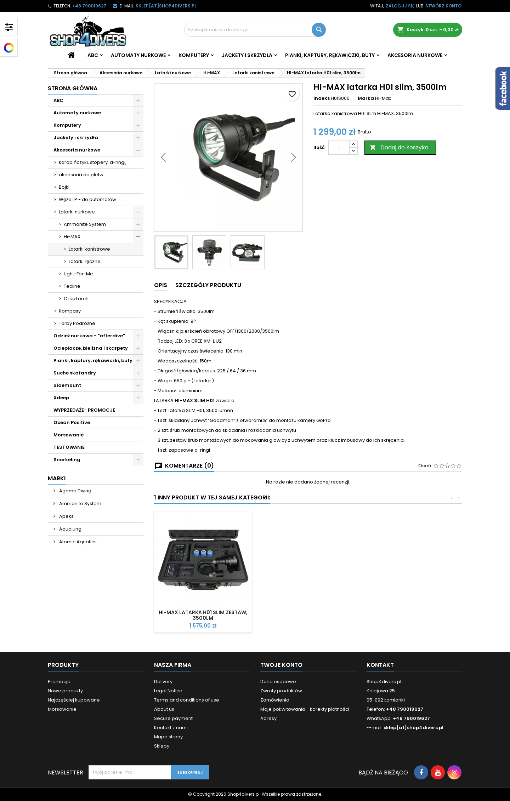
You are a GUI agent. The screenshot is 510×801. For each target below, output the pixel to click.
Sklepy (161, 746)
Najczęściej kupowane (74, 700)
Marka (366, 98)
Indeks (321, 98)
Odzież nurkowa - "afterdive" (89, 335)
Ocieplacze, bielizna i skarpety (90, 348)
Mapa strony (168, 736)
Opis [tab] (160, 285)
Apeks (66, 516)
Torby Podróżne (77, 323)
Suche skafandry (74, 373)
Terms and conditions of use (186, 700)
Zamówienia (274, 700)
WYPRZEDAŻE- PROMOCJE (84, 410)
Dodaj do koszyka (399, 147)
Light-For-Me (78, 273)
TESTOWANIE (69, 447)
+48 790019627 (89, 6)
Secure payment (173, 718)
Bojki (64, 187)
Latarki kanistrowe (89, 249)
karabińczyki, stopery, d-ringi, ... (95, 162)
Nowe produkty (65, 690)
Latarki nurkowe (77, 211)
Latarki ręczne (85, 261)
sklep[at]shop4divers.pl (166, 6)
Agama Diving (74, 490)
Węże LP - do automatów (87, 199)
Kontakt (380, 665)
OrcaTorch (76, 298)
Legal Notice (168, 690)
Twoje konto (281, 665)
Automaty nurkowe (138, 55)
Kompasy (70, 311)
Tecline (72, 286)
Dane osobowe (278, 681)
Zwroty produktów (281, 690)
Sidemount (67, 385)
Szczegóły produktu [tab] (208, 285)
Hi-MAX (72, 236)
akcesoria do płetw (81, 174)
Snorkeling (66, 459)
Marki (57, 478)
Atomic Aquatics (77, 541)
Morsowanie (68, 434)
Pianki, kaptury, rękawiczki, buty (330, 55)
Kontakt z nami (171, 727)
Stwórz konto (443, 6)
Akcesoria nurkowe (414, 55)
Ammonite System (85, 224)
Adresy (268, 718)
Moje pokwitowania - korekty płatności (304, 709)
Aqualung (69, 529)
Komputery (193, 55)
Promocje (59, 681)
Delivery (163, 681)
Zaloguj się (400, 6)
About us (164, 709)
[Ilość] (339, 148)
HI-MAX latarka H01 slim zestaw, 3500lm (203, 615)
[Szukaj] (255, 30)
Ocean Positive (71, 422)
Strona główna (72, 88)
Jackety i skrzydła (247, 55)
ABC (92, 55)
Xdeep (61, 397)
